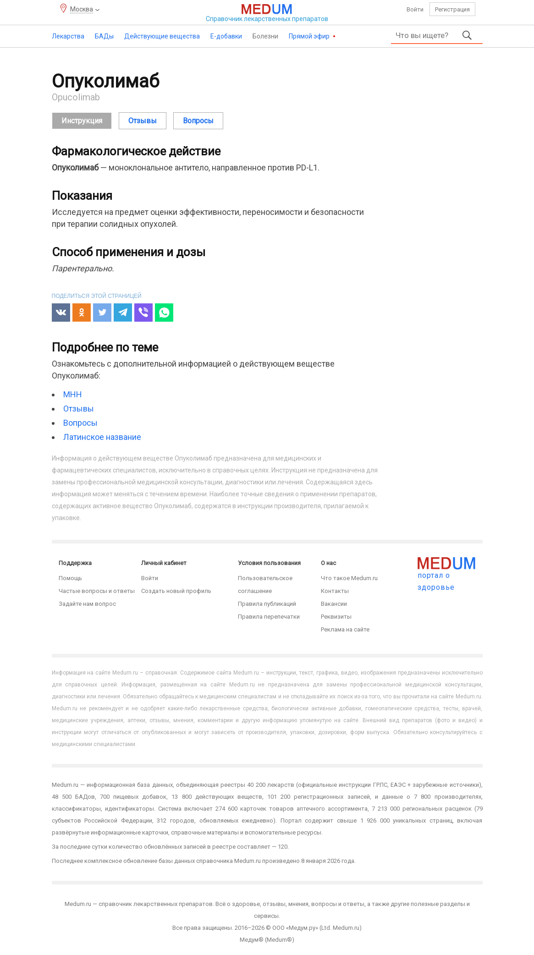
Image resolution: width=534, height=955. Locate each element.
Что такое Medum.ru (349, 578)
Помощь (70, 578)
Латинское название (102, 437)
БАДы (104, 36)
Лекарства (68, 36)
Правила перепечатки (269, 616)
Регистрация (452, 9)
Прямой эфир (310, 36)
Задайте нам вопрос (87, 603)
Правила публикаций (267, 603)
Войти (415, 9)
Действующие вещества (162, 36)
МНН (72, 394)
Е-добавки (226, 36)
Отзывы (78, 408)
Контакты (335, 590)
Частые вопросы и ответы (97, 590)
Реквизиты (336, 616)
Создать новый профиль (176, 590)
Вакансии (334, 603)
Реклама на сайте (345, 629)
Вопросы (80, 423)
